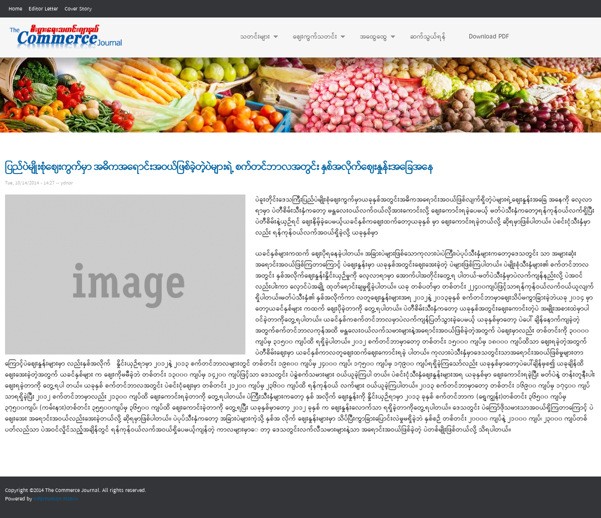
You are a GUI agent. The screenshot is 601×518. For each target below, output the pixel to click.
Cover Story (78, 9)
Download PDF (489, 37)
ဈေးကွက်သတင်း (314, 37)
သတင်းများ (254, 37)
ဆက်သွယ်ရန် (428, 37)
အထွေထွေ (372, 37)
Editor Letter (43, 9)
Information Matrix (56, 499)
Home (15, 9)
